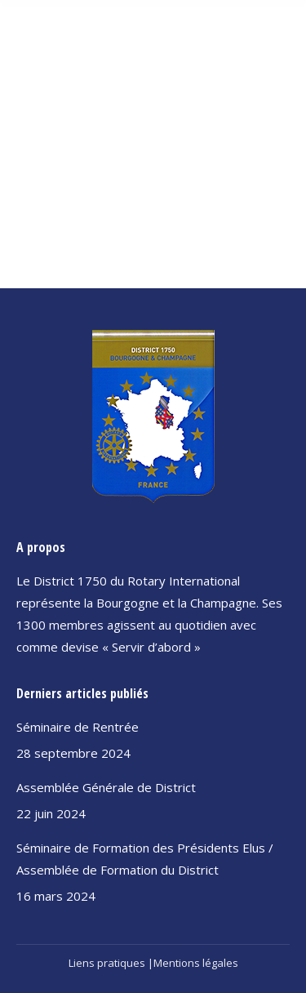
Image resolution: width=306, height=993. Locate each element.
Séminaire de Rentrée (77, 727)
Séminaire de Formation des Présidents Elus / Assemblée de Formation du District (144, 858)
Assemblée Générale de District (106, 787)
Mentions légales (195, 962)
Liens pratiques (107, 962)
